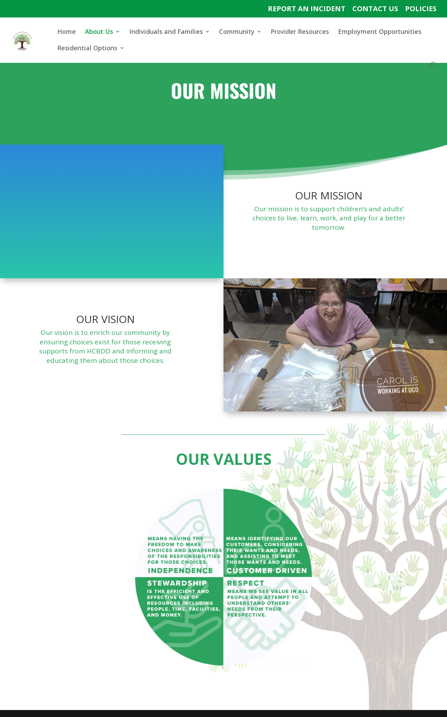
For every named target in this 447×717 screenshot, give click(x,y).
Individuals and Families (166, 32)
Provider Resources (300, 32)
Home (66, 32)
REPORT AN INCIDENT (306, 9)
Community (237, 32)
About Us (99, 32)
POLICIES (421, 9)
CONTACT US (375, 9)
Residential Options (87, 48)
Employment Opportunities (380, 32)
